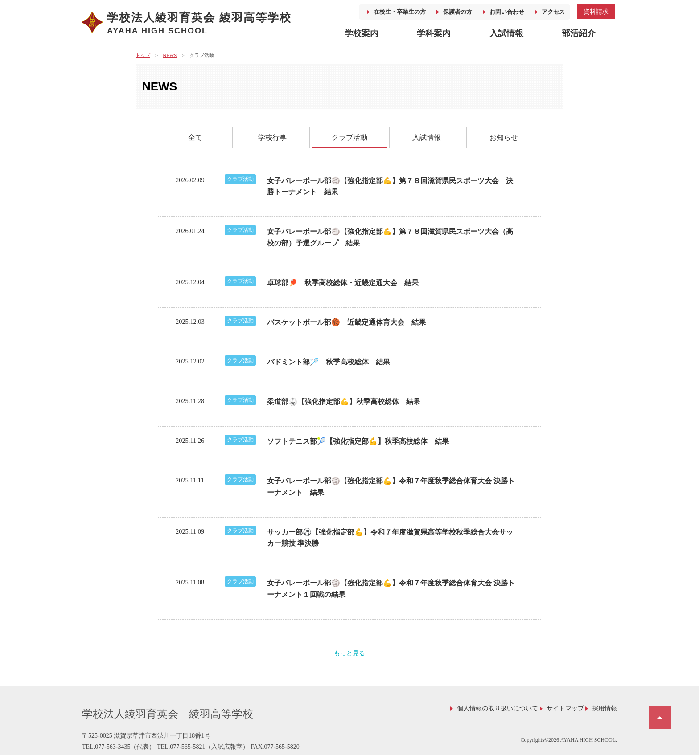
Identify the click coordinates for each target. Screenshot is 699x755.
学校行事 (272, 137)
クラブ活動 (349, 137)
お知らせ (503, 137)
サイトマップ (565, 708)
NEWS (170, 55)
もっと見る (349, 653)
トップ (143, 55)
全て (195, 137)
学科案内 (434, 33)
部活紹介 (579, 33)
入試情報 (506, 33)
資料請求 (596, 11)
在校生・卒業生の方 (400, 11)
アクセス (553, 11)
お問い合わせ (506, 11)
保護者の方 (457, 11)
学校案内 (361, 33)
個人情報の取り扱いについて (497, 708)
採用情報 (604, 708)
